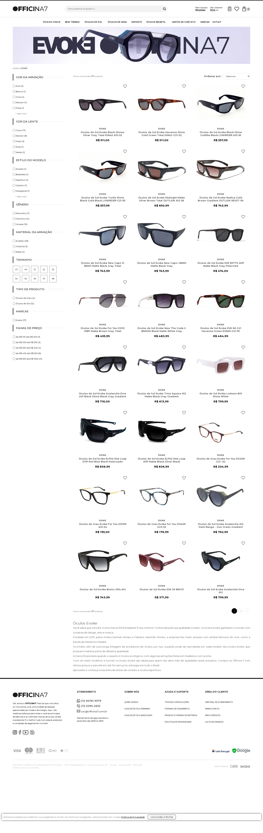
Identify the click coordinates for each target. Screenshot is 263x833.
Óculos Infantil (155, 22)
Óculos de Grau (117, 22)
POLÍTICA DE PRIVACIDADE (178, 722)
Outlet (216, 22)
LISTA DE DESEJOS (214, 722)
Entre (212, 10)
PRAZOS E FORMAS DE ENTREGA (181, 715)
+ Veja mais (21, 113)
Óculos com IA (51, 22)
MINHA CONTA (212, 709)
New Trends (72, 22)
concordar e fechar (181, 826)
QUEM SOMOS (131, 702)
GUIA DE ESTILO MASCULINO (138, 715)
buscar (164, 9)
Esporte (137, 22)
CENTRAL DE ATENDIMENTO (219, 702)
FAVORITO (125, 86)
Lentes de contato (184, 22)
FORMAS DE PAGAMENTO (177, 709)
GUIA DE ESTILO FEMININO (137, 709)
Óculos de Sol (93, 22)
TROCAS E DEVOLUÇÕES (177, 702)
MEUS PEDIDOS (212, 715)
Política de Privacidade (143, 827)
